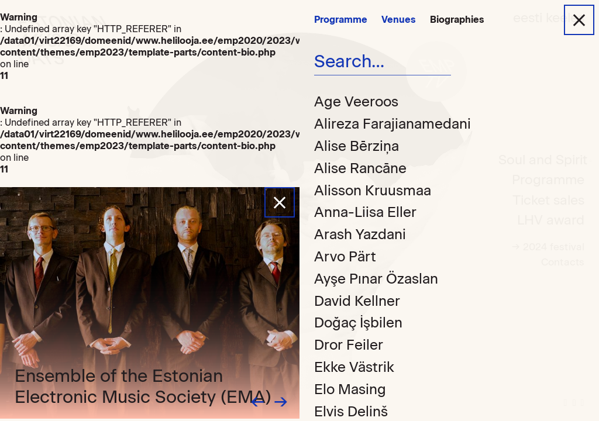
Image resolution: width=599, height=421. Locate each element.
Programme (340, 19)
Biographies (457, 19)
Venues (398, 19)
